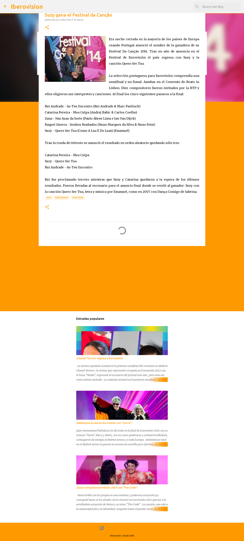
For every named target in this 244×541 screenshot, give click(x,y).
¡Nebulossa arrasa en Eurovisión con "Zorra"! (104, 422)
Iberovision (27, 6)
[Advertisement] (122, 278)
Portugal (77, 197)
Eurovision (61, 197)
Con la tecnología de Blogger (122, 528)
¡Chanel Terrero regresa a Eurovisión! (99, 358)
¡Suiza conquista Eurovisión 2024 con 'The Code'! (106, 487)
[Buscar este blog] (221, 6)
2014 (48, 197)
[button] (47, 27)
